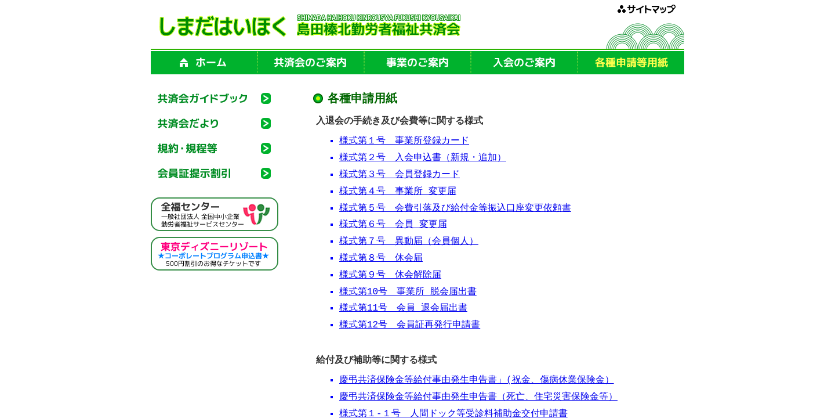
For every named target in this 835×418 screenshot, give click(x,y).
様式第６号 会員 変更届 (393, 226)
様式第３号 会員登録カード (399, 176)
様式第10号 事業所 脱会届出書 (408, 293)
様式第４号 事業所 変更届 (397, 193)
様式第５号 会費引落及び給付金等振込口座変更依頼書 (455, 210)
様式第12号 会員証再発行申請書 (409, 326)
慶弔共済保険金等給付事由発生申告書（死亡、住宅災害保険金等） (478, 398)
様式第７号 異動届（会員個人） (408, 243)
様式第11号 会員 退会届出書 (403, 310)
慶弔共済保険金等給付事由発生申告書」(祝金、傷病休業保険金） (476, 382)
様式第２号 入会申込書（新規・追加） (422, 159)
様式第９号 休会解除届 (390, 277)
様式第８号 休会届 (381, 260)
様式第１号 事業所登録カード (404, 142)
